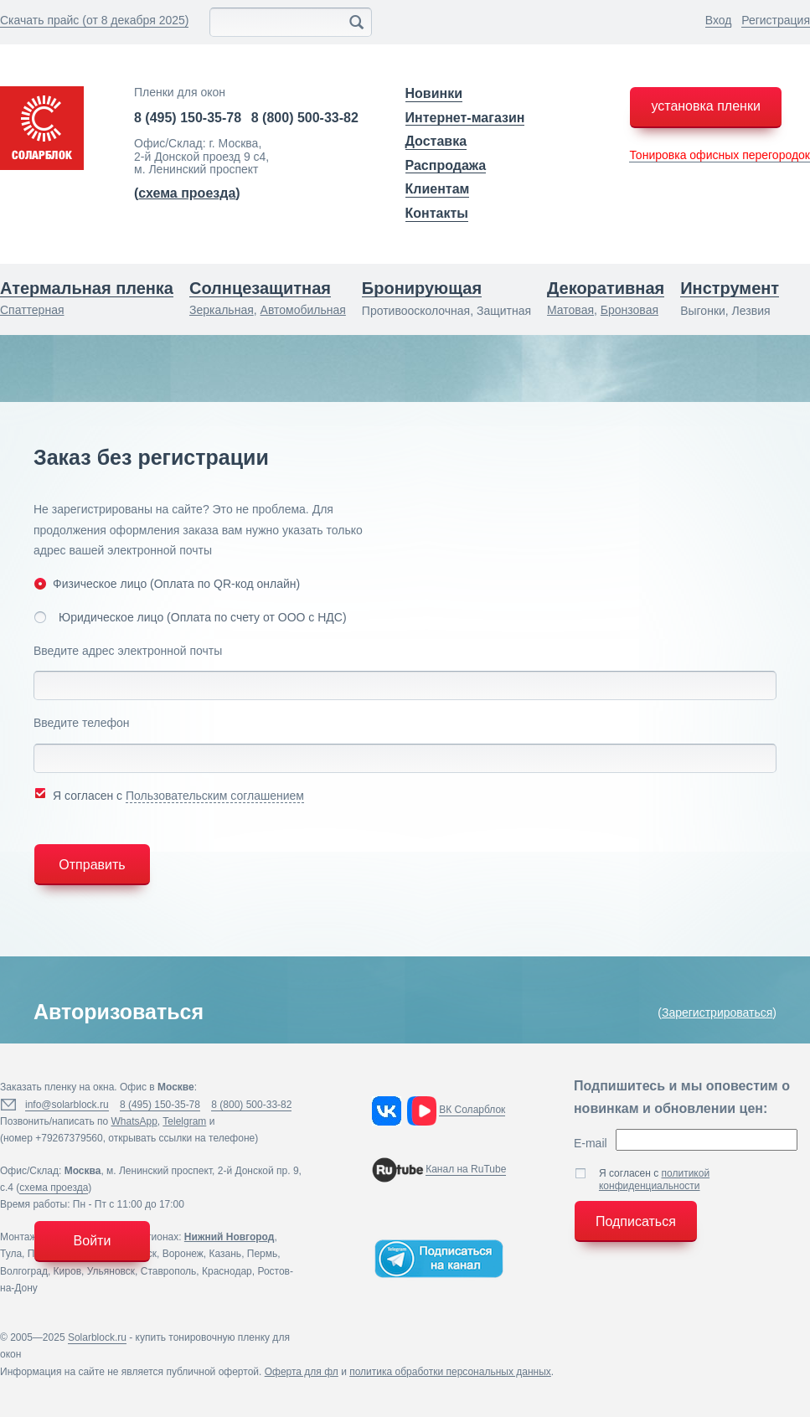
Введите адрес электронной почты (128, 650)
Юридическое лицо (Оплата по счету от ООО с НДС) (190, 617)
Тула (11, 1254)
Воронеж (183, 1254)
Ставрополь (169, 1271)
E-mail (590, 1143)
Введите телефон (82, 722)
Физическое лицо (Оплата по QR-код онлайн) (167, 583)
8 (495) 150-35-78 (187, 118)
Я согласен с (169, 794)
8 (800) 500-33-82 (305, 118)
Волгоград (24, 1271)
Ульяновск (111, 1271)
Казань (225, 1254)
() (187, 193)
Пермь (262, 1254)
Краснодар (227, 1271)
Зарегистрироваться (717, 1012)
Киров (67, 1271)
